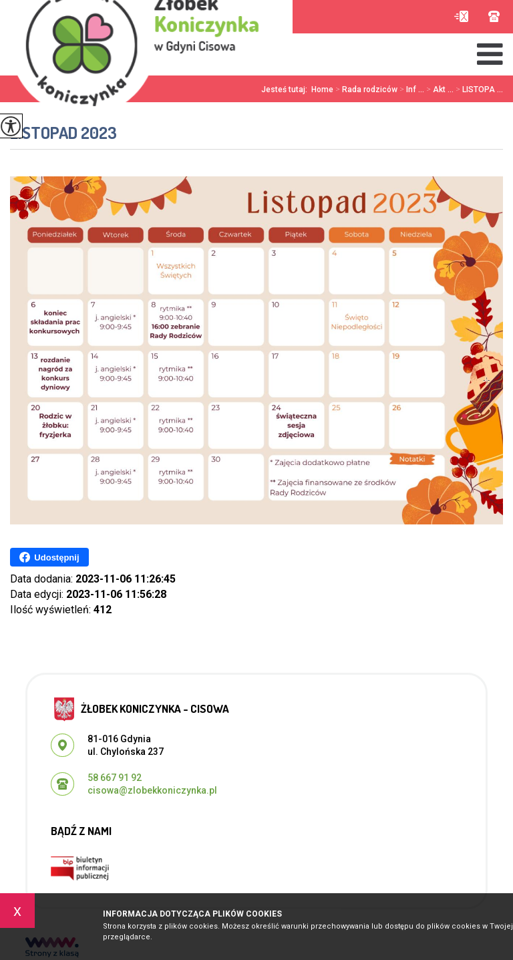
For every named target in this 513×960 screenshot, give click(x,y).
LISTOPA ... (478, 90)
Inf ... (410, 90)
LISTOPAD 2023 (63, 132)
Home (322, 90)
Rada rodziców (365, 90)
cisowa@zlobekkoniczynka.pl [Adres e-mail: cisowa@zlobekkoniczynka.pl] (152, 790)
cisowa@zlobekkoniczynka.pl (461, 16)
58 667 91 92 (494, 16)
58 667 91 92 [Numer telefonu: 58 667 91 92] (115, 777)
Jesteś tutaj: (286, 90)
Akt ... (439, 90)
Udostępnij (49, 557)
